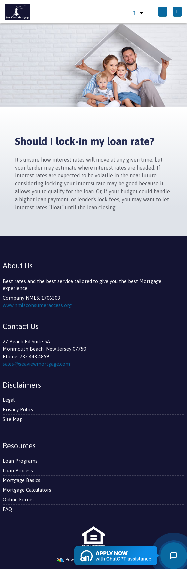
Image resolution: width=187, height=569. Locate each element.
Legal (9, 400)
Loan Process (18, 470)
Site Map (13, 419)
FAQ (7, 509)
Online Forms (18, 499)
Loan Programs (20, 461)
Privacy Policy (18, 409)
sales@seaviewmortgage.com (36, 364)
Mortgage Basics (21, 480)
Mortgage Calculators (27, 490)
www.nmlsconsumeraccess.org (37, 305)
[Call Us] (162, 12)
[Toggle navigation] (177, 12)
